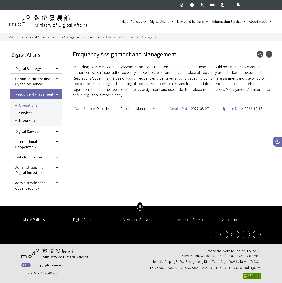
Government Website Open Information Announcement (221, 255)
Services (25, 112)
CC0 (25, 265)
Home (19, 37)
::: (12, 2)
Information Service (226, 21)
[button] (277, 142)
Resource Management (66, 37)
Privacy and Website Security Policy (231, 250)
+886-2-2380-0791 (204, 267)
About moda (258, 21)
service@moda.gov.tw (245, 267)
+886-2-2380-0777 (170, 267)
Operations (93, 37)
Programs (27, 120)
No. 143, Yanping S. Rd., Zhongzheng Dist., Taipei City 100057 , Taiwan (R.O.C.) (206, 261)
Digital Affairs (159, 21)
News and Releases (190, 21)
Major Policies (131, 21)
